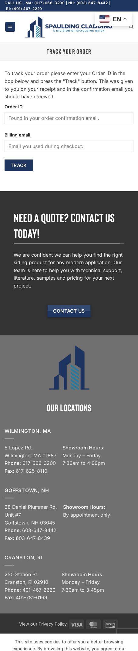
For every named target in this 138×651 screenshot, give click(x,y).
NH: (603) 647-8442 (88, 3)
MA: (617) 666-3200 (45, 3)
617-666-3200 (39, 463)
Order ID (13, 106)
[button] (10, 27)
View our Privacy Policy (43, 623)
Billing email (17, 134)
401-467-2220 (39, 590)
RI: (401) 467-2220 (24, 8)
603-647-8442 (39, 530)
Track (19, 165)
